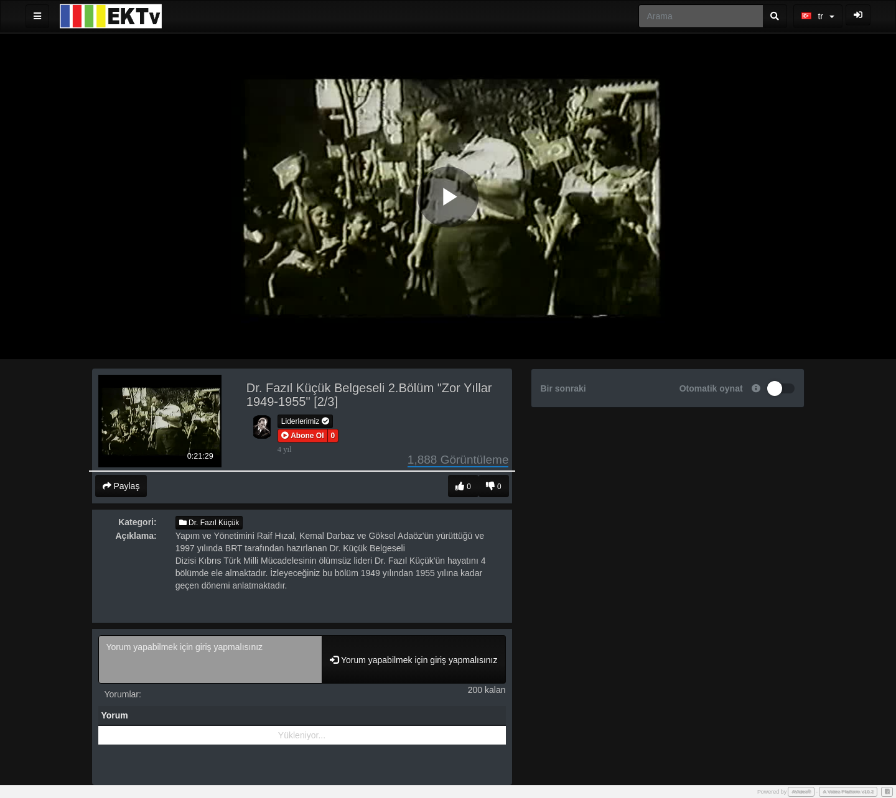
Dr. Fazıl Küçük (209, 522)
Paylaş (121, 486)
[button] (303, 436)
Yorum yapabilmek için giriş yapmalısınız (210, 659)
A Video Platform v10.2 (848, 791)
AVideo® (801, 791)
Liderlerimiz (305, 421)
